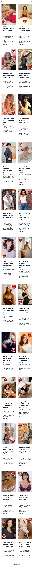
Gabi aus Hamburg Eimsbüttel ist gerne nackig (8, 310)
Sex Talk (6, 71)
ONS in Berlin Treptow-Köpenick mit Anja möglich (24, 358)
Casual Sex (21, 26)
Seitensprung (5, 540)
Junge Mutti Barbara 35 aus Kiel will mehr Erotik (8, 120)
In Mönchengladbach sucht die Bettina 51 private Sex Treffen (8, 263)
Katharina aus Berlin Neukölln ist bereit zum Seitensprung (8, 544)
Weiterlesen (5, 44)
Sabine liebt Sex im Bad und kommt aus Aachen (24, 168)
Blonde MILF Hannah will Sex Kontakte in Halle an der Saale (24, 75)
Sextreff (4, 26)
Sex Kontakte (21, 71)
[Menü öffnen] (32, 1)
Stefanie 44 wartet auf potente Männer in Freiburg (24, 30)
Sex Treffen (21, 540)
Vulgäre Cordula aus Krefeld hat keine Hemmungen (8, 30)
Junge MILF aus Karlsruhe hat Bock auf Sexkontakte (24, 403)
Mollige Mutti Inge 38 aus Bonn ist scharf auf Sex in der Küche (25, 544)
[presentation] (9, 14)
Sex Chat (20, 445)
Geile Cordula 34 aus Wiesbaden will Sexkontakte (8, 358)
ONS (3, 71)
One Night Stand (5, 445)
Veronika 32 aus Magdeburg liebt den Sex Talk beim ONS (8, 75)
